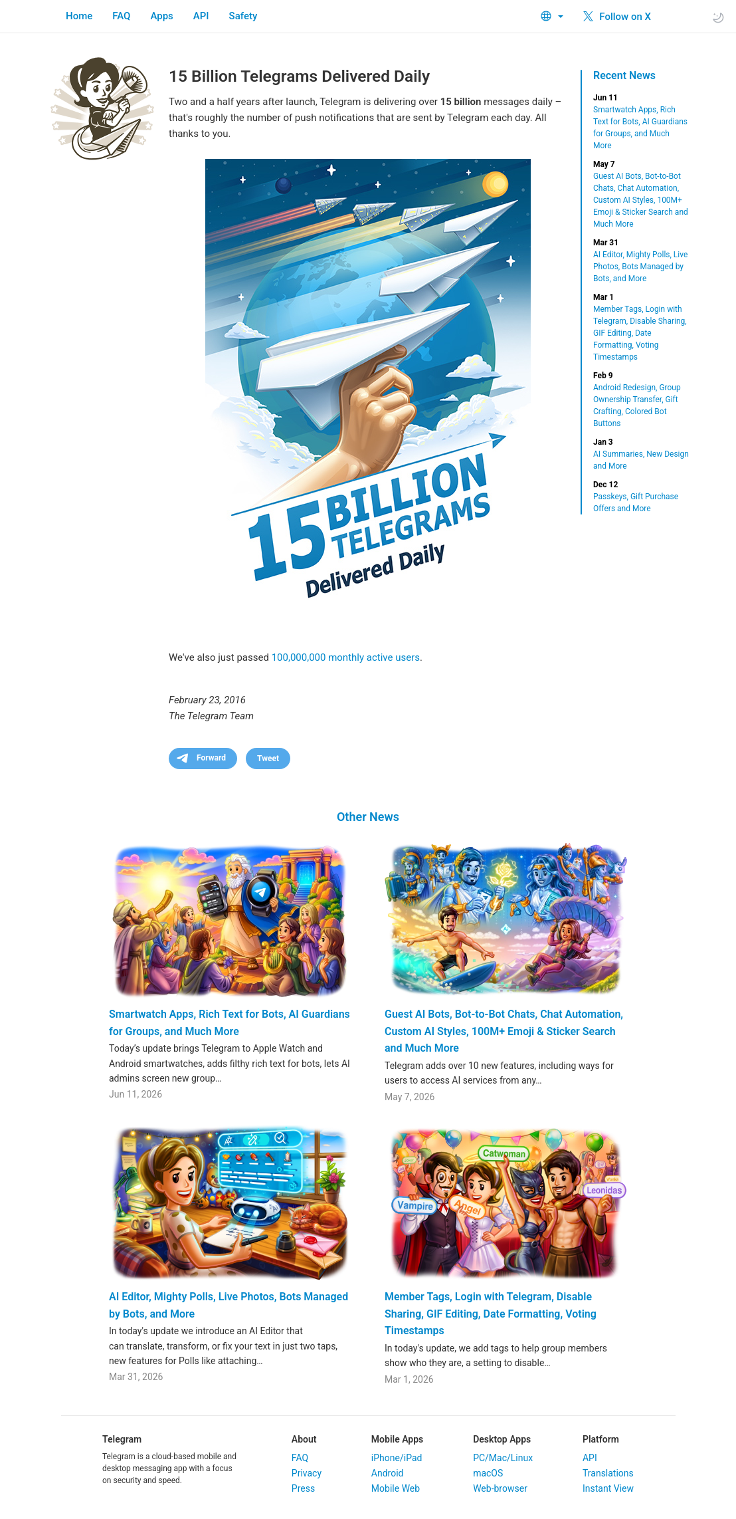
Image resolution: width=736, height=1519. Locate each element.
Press (303, 1488)
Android (387, 1473)
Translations (608, 1473)
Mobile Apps (397, 1439)
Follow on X (617, 17)
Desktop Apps (502, 1439)
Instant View (608, 1488)
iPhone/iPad (396, 1458)
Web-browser (500, 1488)
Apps (161, 16)
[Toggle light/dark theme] (718, 17)
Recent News (624, 76)
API (201, 16)
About (304, 1439)
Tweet (268, 758)
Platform (601, 1439)
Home (79, 16)
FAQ (121, 16)
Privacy (307, 1473)
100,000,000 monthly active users (346, 657)
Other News (368, 817)
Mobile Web (395, 1488)
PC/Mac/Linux (503, 1458)
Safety (243, 16)
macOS (488, 1473)
